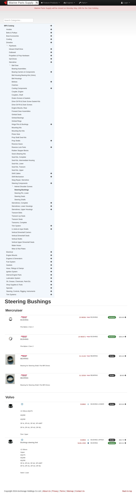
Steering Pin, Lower (21, 193)
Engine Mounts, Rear (19, 108)
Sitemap (70, 491)
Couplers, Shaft (17, 95)
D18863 (83, 440)
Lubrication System (29, 278)
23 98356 (82, 317)
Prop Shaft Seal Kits (19, 137)
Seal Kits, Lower (18, 164)
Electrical (29, 252)
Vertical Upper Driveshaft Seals (23, 242)
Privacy (55, 491)
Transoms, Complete (19, 223)
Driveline (29, 42)
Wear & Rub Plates (19, 249)
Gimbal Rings (16, 121)
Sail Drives (30, 59)
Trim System (32, 226)
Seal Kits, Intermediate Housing (23, 160)
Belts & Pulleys (29, 33)
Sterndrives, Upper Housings (32, 209)
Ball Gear (15, 65)
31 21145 (82, 356)
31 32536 (82, 375)
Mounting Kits (17, 128)
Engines (69, 3)
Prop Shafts (32, 141)
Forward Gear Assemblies (21, 111)
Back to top (127, 491)
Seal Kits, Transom (18, 167)
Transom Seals (17, 219)
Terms (62, 491)
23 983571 (82, 337)
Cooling (29, 39)
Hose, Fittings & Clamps (29, 268)
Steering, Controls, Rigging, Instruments (29, 291)
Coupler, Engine (17, 92)
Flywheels (12, 46)
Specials (29, 288)
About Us (47, 491)
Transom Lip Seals (18, 216)
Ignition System (29, 271)
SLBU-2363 (82, 443)
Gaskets (29, 265)
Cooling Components (32, 88)
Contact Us (79, 491)
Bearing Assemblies (19, 69)
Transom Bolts (17, 213)
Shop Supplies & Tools (29, 285)
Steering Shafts (20, 200)
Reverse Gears (17, 144)
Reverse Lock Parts (32, 147)
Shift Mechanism (32, 177)
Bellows (32, 82)
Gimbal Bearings (18, 118)
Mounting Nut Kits (18, 131)
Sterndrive (30, 62)
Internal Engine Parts (29, 275)
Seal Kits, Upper (18, 170)
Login (125, 3)
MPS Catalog (28, 26)
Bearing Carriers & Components (32, 72)
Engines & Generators (29, 258)
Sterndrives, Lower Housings (32, 206)
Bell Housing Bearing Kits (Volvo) (24, 75)
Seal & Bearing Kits (19, 154)
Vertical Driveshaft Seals (20, 236)
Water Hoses (16, 245)
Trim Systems (29, 294)
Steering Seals (19, 196)
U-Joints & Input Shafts (32, 229)
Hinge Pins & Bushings (32, 124)
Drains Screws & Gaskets (21, 98)
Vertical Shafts (17, 239)
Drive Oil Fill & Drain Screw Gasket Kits (26, 101)
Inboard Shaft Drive (30, 49)
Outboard (30, 52)
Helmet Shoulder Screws (23, 187)
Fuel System (29, 262)
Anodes (29, 29)
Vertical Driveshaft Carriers (21, 232)
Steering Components (32, 183)
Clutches (15, 85)
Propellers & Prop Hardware (30, 55)
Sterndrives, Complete (32, 203)
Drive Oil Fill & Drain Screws (22, 105)
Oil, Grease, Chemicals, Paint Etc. (29, 281)
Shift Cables (32, 173)
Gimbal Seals (16, 115)
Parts (83, 3)
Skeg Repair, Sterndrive (20, 180)
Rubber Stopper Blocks (20, 151)
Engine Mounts (29, 255)
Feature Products (50, 3)
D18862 (83, 404)
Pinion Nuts (16, 134)
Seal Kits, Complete (19, 157)
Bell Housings (17, 79)
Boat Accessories (29, 36)
